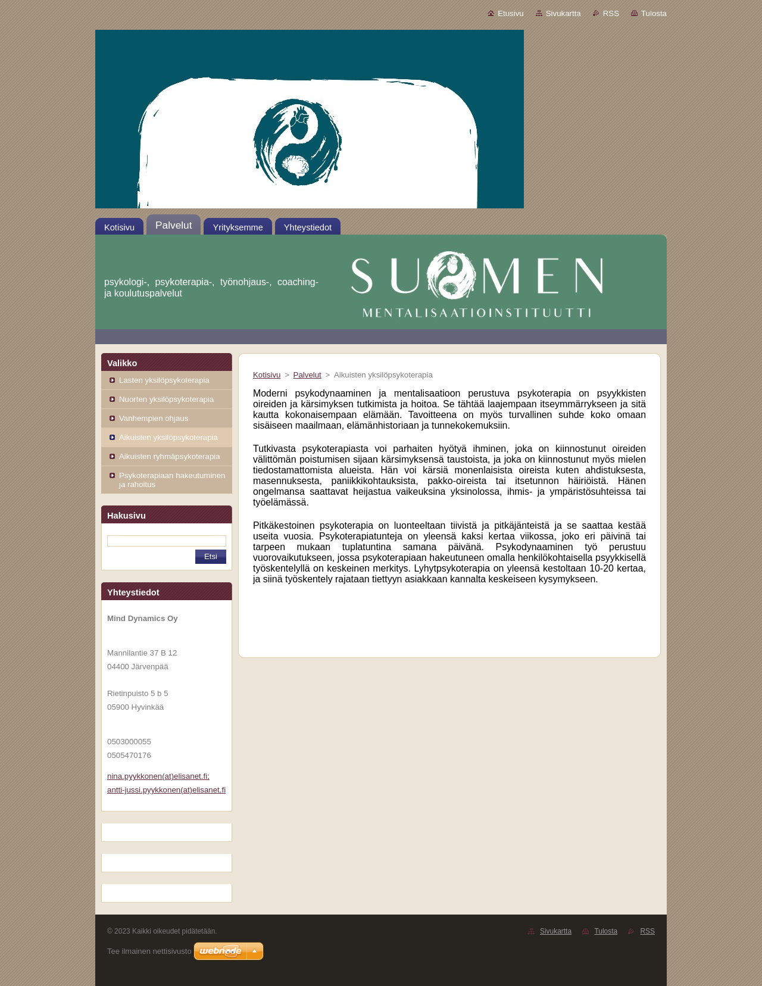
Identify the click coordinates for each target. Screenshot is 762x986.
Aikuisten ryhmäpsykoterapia (169, 456)
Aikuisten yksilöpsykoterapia (168, 437)
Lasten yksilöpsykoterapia (164, 380)
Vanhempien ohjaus (153, 418)
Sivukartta (563, 13)
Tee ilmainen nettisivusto (149, 951)
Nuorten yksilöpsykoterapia (166, 399)
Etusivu (511, 13)
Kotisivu (266, 374)
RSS (611, 13)
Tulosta (654, 13)
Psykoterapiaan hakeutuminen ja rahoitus (172, 480)
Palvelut (307, 374)
